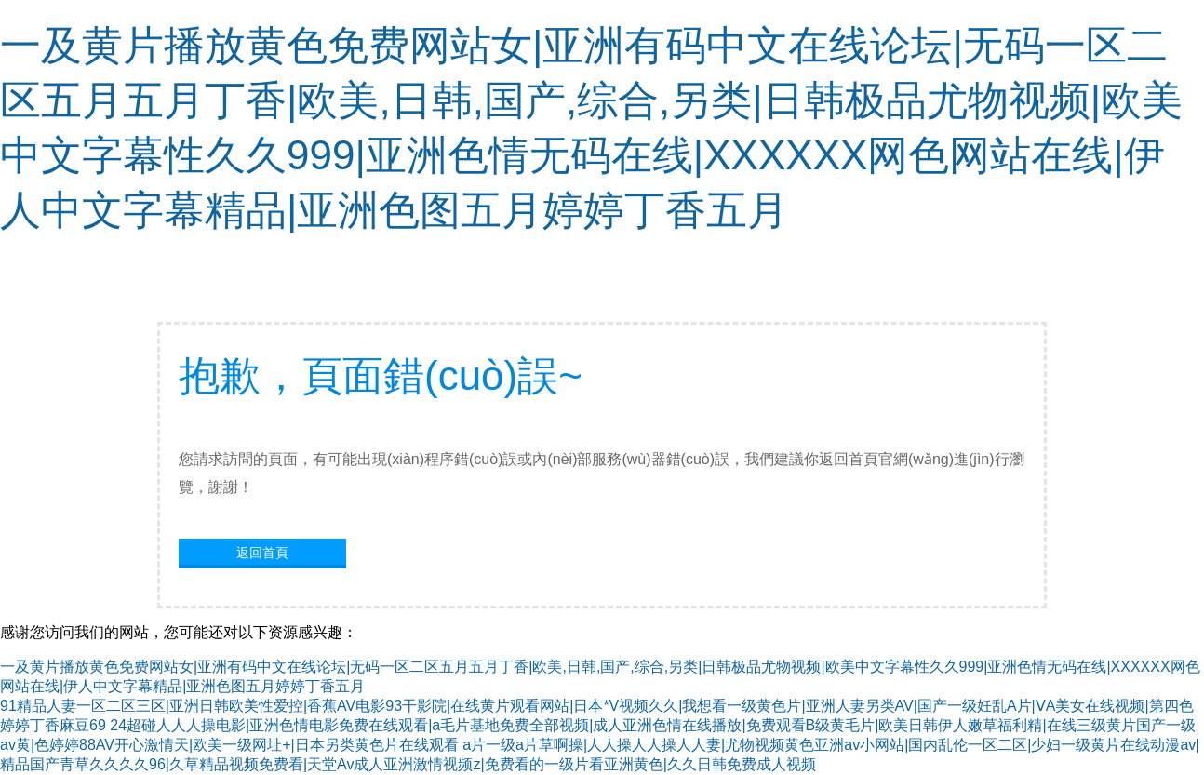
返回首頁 (262, 552)
